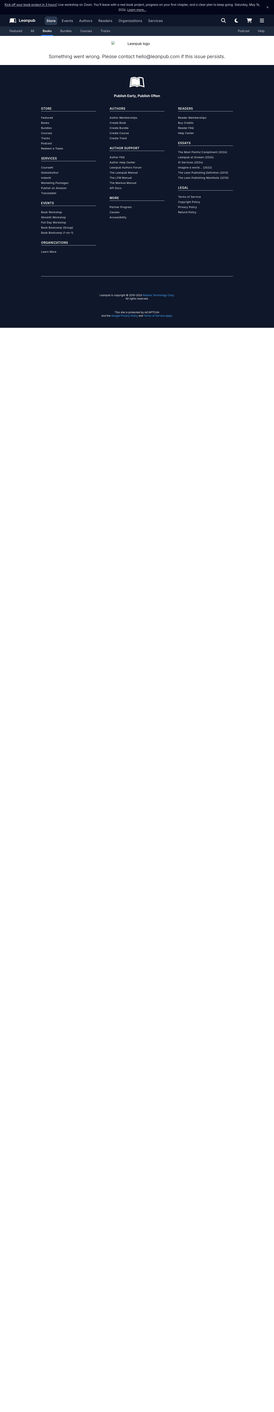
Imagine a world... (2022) (195, 1251)
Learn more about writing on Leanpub (137, 931)
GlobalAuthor (50, 1256)
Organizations (130, 21)
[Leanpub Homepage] (22, 20)
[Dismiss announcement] (268, 7)
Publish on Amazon (54, 1272)
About (92, 317)
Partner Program (121, 1291)
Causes (114, 1296)
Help (261, 31)
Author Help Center (122, 1246)
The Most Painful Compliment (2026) (202, 1236)
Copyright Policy (189, 1286)
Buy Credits (186, 1207)
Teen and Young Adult (149, 417)
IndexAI (46, 1262)
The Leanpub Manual (124, 1256)
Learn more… (136, 10)
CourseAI (47, 1251)
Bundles (65, 31)
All (32, 31)
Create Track (118, 1222)
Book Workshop (51, 1296)
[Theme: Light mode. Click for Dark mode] (236, 20)
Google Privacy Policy (124, 1400)
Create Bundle (119, 1212)
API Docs (116, 1272)
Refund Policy (187, 1296)
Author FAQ (117, 1241)
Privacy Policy (187, 1291)
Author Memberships (123, 1202)
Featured (15, 31)
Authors (85, 21)
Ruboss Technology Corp (158, 1379)
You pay (140, 125)
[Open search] (223, 20)
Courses (86, 31)
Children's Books (119, 417)
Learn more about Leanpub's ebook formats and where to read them (137, 1032)
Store (51, 21)
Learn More (49, 1336)
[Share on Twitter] (46, 418)
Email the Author (185, 418)
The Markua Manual (123, 1267)
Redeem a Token (52, 1232)
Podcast (243, 31)
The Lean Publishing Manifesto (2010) (203, 1262)
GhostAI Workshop (53, 1301)
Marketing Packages (54, 1267)
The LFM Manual (121, 1262)
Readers (105, 21)
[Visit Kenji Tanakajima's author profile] (193, 512)
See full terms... (137, 835)
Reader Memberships (192, 1202)
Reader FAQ (186, 1212)
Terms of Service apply (158, 1400)
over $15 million (125, 919)
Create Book (118, 1207)
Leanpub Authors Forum (126, 1251)
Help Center (186, 1217)
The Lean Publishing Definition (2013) (203, 1256)
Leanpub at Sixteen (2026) (196, 1241)
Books (47, 31)
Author (137, 317)
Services (155, 21)
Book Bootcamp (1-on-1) (57, 1317)
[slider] (178, 97)
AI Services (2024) (190, 1246)
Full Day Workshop (53, 1306)
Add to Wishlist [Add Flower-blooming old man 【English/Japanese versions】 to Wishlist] (165, 157)
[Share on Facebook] (54, 418)
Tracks (105, 31)
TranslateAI (48, 1277)
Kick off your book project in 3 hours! (30, 4)
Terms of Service (189, 1281)
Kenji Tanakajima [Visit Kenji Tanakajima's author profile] (73, 191)
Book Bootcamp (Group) (57, 1311)
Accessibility (118, 1301)
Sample (181, 317)
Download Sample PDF (177, 705)
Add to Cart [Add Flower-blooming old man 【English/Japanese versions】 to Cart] (164, 146)
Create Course (119, 1217)
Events (67, 21)
